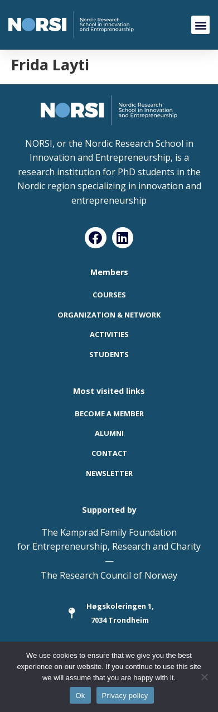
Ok (80, 695)
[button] (200, 25)
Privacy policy (125, 695)
